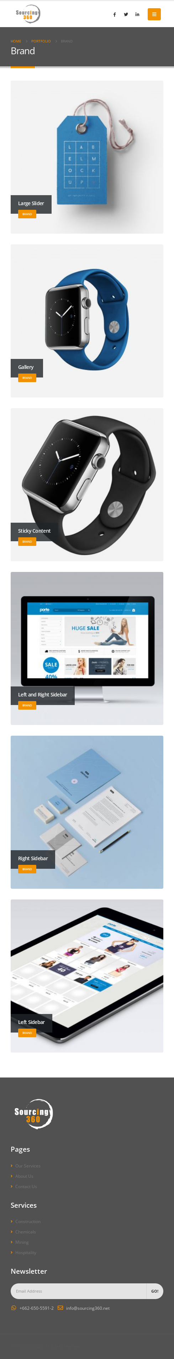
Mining (22, 1242)
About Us (24, 1176)
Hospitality (25, 1252)
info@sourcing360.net (88, 1308)
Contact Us (26, 1186)
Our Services (28, 1165)
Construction (28, 1221)
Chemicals (25, 1231)
